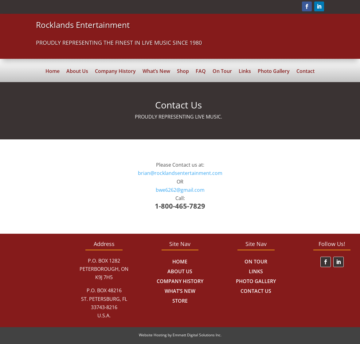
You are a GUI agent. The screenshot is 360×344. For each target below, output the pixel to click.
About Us (77, 71)
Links (245, 71)
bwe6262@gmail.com (180, 190)
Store (180, 300)
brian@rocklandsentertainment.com (180, 173)
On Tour (222, 71)
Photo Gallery (274, 71)
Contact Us (256, 291)
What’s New (156, 71)
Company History (115, 71)
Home (52, 71)
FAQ (201, 71)
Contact (305, 71)
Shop (183, 71)
